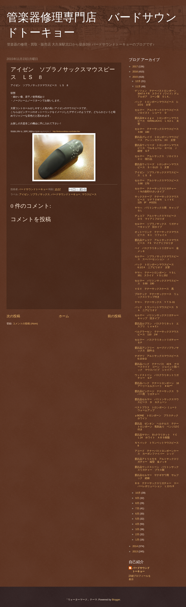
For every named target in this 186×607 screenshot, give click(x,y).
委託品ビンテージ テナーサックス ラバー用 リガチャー (157, 392)
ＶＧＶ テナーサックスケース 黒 (154, 288)
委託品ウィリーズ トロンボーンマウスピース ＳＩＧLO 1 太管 (157, 165)
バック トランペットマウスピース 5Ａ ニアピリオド (156, 308)
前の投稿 (114, 316)
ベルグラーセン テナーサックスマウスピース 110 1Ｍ (157, 333)
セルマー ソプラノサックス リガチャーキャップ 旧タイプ (157, 225)
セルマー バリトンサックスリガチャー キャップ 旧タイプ (158, 316)
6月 (137, 513)
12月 (138, 81)
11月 (138, 86)
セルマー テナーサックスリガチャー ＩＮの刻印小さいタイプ (157, 190)
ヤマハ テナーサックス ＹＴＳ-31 (155, 302)
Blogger (116, 599)
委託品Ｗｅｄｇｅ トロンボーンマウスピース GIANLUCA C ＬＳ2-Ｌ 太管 (157, 121)
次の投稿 (13, 316)
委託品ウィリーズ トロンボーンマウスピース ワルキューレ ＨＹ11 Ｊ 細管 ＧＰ (157, 148)
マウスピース (89, 194)
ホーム (64, 316)
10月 (138, 492)
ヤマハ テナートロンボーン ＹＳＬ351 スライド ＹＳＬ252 (155, 274)
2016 (135, 71)
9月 (137, 498)
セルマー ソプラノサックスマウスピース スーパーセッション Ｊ (157, 258)
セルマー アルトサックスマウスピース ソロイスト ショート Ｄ (158, 111)
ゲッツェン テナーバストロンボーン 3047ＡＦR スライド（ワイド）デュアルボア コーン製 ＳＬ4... (157, 93)
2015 (135, 76)
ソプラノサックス (40, 194)
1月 (137, 539)
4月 (137, 524)
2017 (135, 66)
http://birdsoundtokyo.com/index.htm (66, 131)
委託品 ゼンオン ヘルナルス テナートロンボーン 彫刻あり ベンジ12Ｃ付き (157, 426)
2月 (137, 534)
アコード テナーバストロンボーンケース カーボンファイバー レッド (157, 452)
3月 (137, 529)
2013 (135, 551)
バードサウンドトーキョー (65, 194)
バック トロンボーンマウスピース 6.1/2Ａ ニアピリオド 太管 (155, 266)
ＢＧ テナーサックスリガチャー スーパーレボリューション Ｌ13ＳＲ (157, 484)
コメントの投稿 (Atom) (25, 323)
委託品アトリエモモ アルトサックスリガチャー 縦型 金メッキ (157, 460)
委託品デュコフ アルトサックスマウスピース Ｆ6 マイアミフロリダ (157, 241)
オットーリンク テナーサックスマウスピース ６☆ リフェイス (157, 233)
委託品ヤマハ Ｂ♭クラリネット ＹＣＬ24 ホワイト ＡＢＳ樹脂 (156, 436)
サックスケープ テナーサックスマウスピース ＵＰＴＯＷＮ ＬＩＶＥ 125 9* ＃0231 (157, 199)
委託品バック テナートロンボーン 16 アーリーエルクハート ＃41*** (158, 384)
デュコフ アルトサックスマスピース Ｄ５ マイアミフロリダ (157, 217)
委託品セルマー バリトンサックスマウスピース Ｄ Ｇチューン (157, 401)
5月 (137, 518)
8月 (137, 503)
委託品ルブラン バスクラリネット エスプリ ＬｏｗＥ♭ (157, 325)
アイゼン (24, 194)
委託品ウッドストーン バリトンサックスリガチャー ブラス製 (157, 468)
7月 (137, 508)
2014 (135, 546)
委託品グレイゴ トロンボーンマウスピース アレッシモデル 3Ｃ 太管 (157, 138)
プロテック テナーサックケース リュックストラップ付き (157, 295)
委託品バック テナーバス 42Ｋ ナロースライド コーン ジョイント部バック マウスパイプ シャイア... (157, 367)
